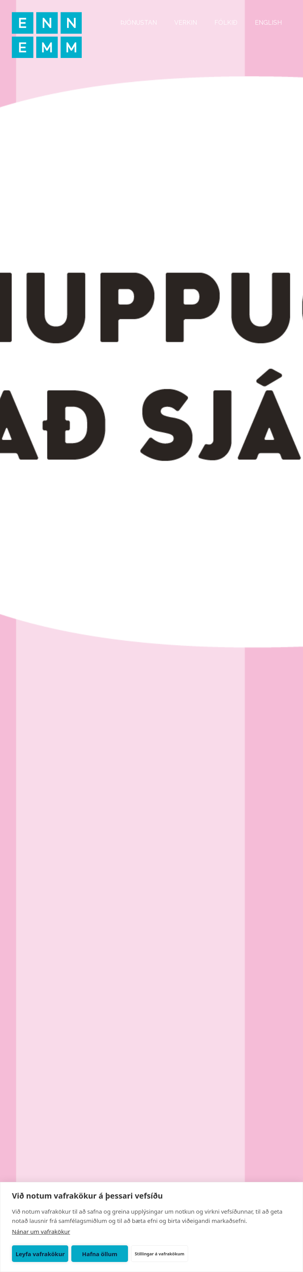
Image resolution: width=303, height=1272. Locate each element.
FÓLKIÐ (225, 22)
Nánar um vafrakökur (41, 1231)
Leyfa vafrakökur (39, 1254)
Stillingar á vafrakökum (159, 1254)
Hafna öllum (100, 1254)
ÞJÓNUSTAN (138, 22)
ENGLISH (268, 22)
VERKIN (185, 22)
